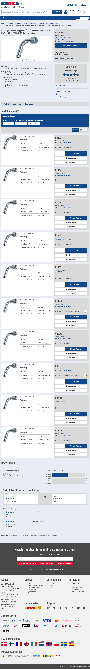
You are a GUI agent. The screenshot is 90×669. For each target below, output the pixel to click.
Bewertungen (28, 104)
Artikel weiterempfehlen (62, 97)
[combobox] (8, 123)
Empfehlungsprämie (34, 587)
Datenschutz (75, 589)
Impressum (75, 583)
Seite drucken (60, 94)
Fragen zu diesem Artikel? (63, 91)
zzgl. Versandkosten (63, 37)
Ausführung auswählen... (71, 45)
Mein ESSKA (32, 589)
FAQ (29, 583)
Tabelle (83, 130)
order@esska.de (7, 606)
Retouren (31, 595)
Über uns (52, 583)
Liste (75, 130)
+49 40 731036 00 (8, 584)
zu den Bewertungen (71, 80)
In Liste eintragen (71, 162)
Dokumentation (60, 85)
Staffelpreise (59, 39)
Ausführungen (16, 104)
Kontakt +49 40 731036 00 (78, 5)
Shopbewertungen (33, 593)
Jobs (51, 587)
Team (51, 585)
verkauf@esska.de (64, 58)
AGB (73, 585)
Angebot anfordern (71, 158)
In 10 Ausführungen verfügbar (64, 41)
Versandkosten (32, 591)
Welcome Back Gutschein (35, 585)
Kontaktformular (7, 609)
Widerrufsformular (77, 587)
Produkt (6, 104)
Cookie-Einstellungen (78, 591)
